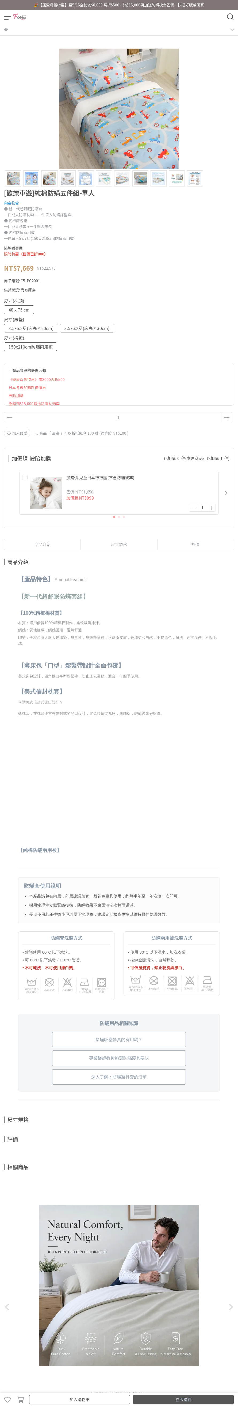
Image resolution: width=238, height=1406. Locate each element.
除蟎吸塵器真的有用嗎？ (119, 1039)
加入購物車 (80, 1399)
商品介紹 (42, 544)
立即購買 (183, 1399)
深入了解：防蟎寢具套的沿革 (119, 1077)
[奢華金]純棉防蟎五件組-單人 (119, 1247)
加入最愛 (17, 433)
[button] (226, 493)
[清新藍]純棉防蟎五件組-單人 (192, 1247)
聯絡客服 (46, 1309)
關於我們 (11, 1309)
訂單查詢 (29, 1309)
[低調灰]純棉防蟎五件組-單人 (46, 1247)
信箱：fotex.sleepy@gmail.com (32, 1339)
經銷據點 (64, 1309)
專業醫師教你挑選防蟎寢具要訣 (119, 1058)
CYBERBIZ (137, 1385)
